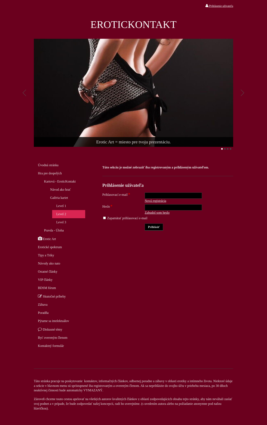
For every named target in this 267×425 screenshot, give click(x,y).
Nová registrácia (155, 201)
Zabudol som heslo (157, 212)
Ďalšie (242, 93)
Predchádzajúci (24, 93)
